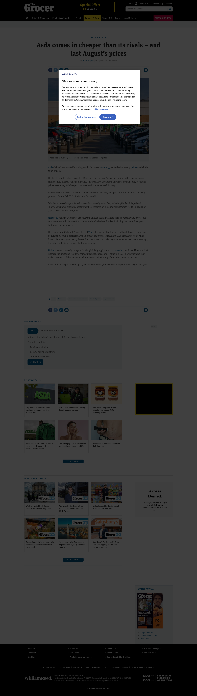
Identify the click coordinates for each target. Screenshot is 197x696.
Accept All (108, 117)
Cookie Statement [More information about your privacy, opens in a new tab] (100, 109)
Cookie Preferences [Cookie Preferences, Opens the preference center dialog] (86, 117)
